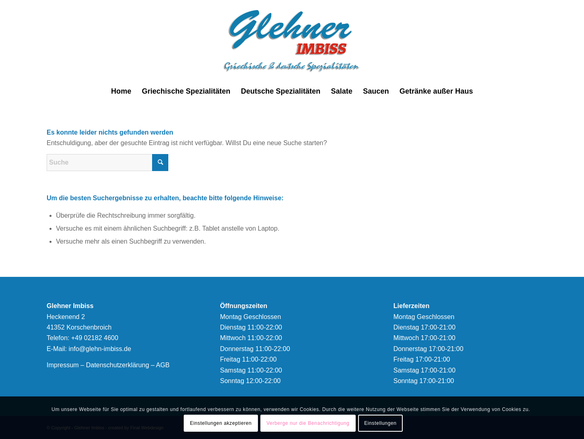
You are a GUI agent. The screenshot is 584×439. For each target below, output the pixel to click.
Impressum (63, 365)
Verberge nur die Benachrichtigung (308, 423)
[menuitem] (121, 91)
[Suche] (107, 162)
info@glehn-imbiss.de (100, 348)
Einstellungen (380, 423)
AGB (163, 365)
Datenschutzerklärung (117, 365)
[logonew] (292, 40)
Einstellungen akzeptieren (220, 423)
